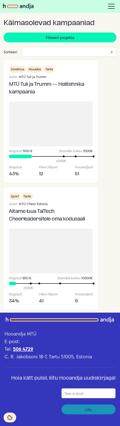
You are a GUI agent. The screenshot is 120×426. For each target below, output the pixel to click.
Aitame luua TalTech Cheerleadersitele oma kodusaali (47, 215)
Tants (49, 69)
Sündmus (17, 69)
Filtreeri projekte (60, 37)
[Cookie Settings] (10, 417)
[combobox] (69, 52)
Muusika (35, 69)
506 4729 (23, 349)
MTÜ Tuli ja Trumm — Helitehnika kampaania (46, 88)
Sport (15, 196)
